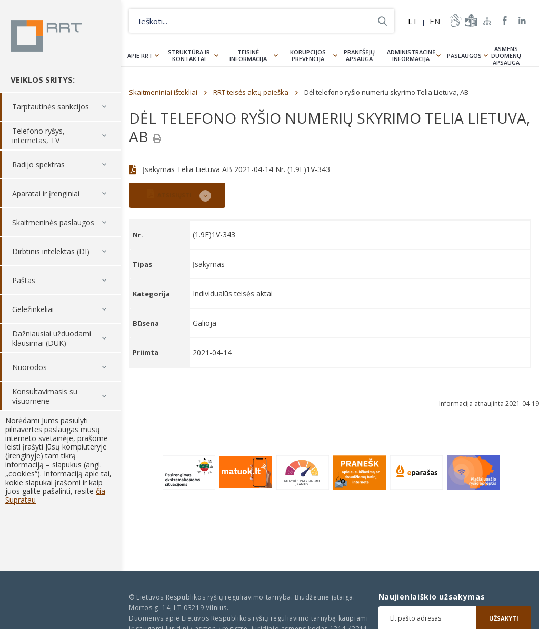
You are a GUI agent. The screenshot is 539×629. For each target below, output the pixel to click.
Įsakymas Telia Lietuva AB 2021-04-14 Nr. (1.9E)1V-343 (236, 169)
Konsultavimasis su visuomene (44, 396)
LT (412, 21)
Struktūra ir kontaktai (189, 55)
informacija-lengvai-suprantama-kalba (470, 20)
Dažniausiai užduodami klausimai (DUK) (51, 338)
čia (100, 491)
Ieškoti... (382, 21)
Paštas (23, 280)
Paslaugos (464, 55)
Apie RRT (140, 55)
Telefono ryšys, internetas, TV (38, 135)
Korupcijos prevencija (308, 55)
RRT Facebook (505, 20)
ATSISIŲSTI (169, 194)
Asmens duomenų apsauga (506, 55)
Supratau (20, 500)
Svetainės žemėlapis (487, 20)
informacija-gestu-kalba (455, 20)
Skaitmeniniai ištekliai (163, 92)
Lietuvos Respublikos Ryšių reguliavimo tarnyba (46, 36)
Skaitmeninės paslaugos (53, 222)
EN (435, 21)
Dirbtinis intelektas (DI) (50, 251)
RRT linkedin (522, 21)
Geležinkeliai (33, 309)
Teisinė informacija (248, 55)
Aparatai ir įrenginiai (45, 193)
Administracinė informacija (411, 55)
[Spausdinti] (156, 138)
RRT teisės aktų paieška (250, 92)
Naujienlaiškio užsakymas (431, 597)
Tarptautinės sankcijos (50, 107)
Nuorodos (29, 367)
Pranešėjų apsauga (359, 55)
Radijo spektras (38, 164)
